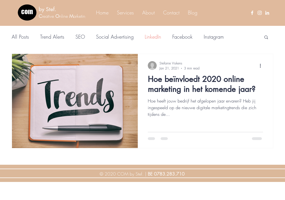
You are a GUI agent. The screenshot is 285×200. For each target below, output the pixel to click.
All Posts (20, 36)
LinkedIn (153, 36)
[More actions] (262, 65)
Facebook (182, 36)
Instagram (214, 36)
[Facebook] (252, 13)
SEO (80, 36)
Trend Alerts (52, 36)
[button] (266, 38)
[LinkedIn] (267, 13)
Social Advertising (115, 36)
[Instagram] (259, 13)
